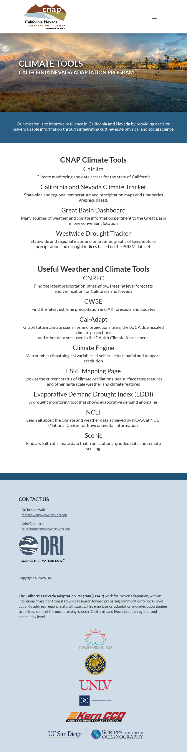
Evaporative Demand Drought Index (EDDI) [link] (93, 394)
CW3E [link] (93, 301)
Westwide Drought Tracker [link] (93, 233)
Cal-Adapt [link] (93, 319)
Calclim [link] (93, 169)
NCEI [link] (93, 412)
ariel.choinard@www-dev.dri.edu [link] (46, 529)
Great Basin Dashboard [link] (93, 210)
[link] (45, 17)
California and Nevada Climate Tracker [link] (93, 187)
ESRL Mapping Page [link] (93, 371)
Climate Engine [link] (93, 347)
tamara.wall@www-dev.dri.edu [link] (44, 515)
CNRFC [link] (93, 278)
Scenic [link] (93, 435)
